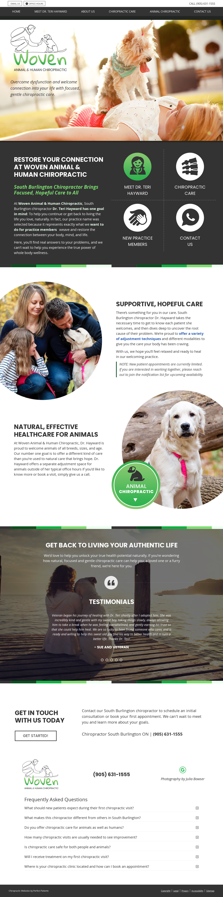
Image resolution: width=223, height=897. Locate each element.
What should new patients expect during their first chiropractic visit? (79, 808)
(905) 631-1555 (205, 4)
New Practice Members (138, 225)
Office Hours (34, 3)
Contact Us (202, 11)
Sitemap (210, 890)
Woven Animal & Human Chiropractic (50, 203)
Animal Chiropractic (165, 11)
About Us (88, 11)
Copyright (165, 890)
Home (16, 11)
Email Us (15, 3)
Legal (176, 890)
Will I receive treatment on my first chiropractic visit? (66, 856)
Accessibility (197, 890)
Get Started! (35, 736)
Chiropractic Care (122, 11)
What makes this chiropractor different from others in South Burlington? (82, 817)
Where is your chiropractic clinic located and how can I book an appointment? (86, 866)
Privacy (185, 890)
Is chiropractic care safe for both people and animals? (67, 847)
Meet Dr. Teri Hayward (50, 11)
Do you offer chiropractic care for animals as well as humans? (74, 827)
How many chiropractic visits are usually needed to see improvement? (80, 837)
